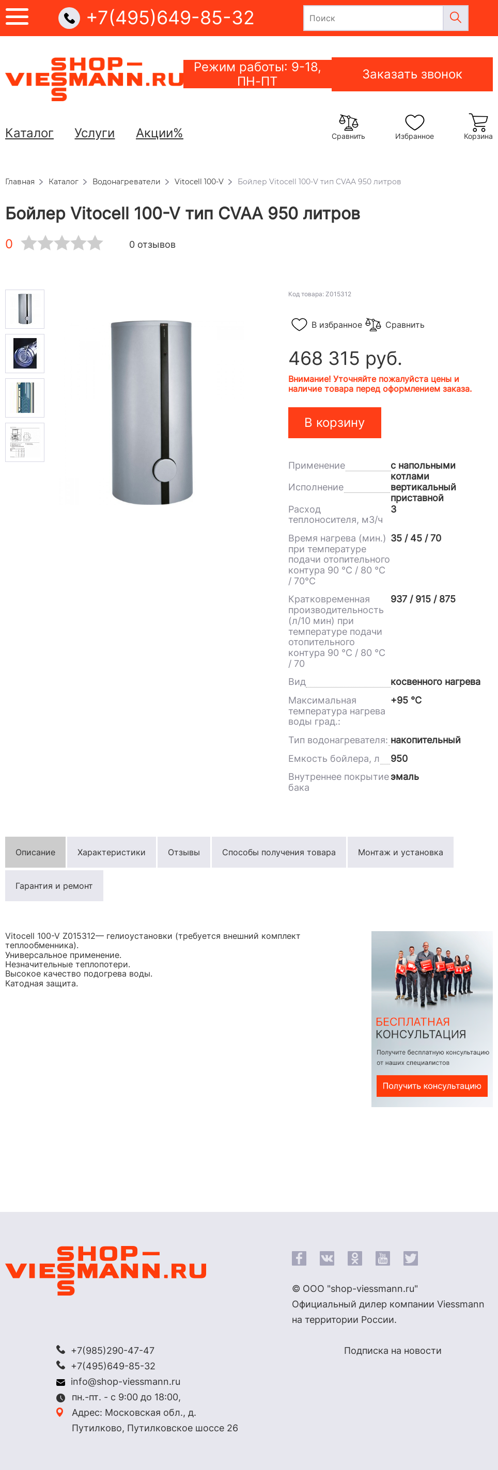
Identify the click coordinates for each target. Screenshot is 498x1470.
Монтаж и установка (400, 852)
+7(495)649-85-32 (170, 17)
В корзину (334, 422)
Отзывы (184, 852)
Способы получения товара (279, 852)
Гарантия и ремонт (54, 886)
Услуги (94, 132)
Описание (35, 852)
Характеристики (111, 852)
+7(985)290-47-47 (112, 1350)
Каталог (29, 132)
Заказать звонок (412, 74)
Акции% (159, 132)
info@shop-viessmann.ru (125, 1381)
